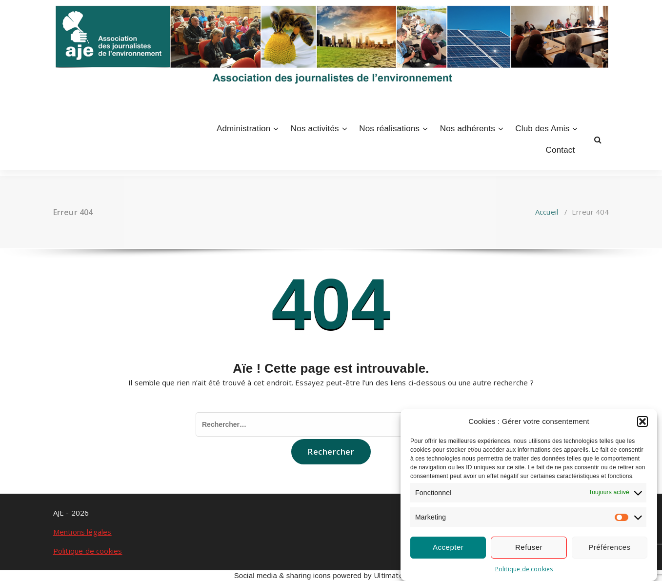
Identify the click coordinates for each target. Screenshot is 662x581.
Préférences (609, 547)
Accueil (546, 212)
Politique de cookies (524, 569)
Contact (560, 150)
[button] (642, 421)
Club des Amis (542, 128)
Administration (244, 128)
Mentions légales (82, 532)
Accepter (448, 547)
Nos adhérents (467, 128)
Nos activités (315, 128)
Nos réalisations (389, 128)
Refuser (528, 547)
